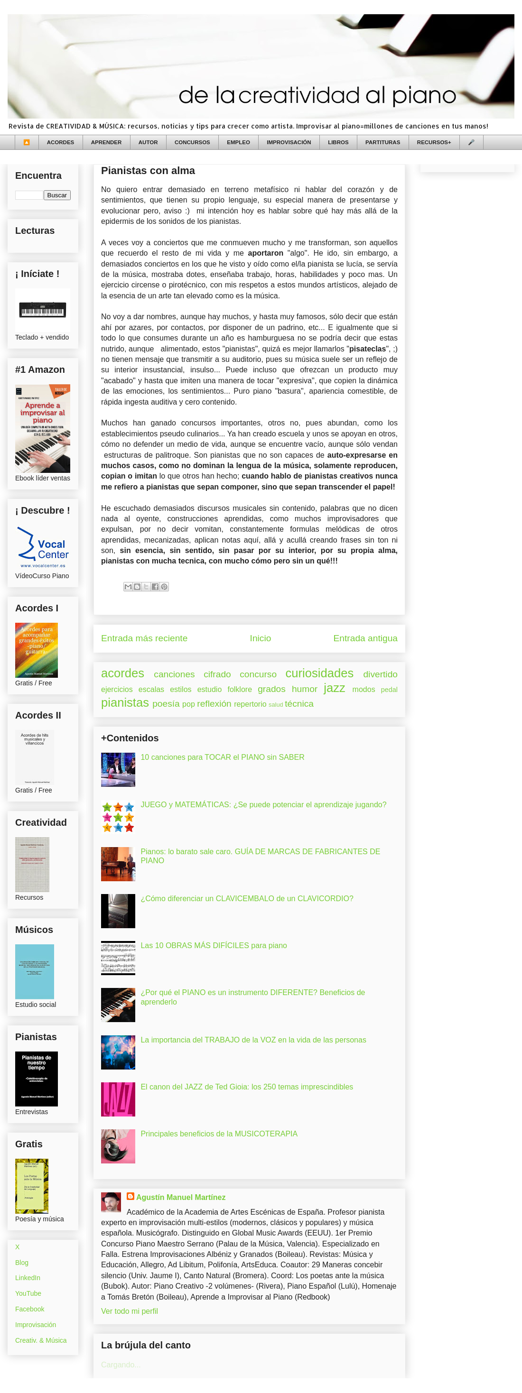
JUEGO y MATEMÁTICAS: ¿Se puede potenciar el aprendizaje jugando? (263, 805)
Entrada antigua (366, 638)
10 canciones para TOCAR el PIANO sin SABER (222, 757)
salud (276, 704)
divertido (380, 674)
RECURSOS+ (434, 142)
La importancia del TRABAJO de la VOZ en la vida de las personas (253, 1040)
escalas (151, 689)
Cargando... (121, 1365)
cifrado (217, 674)
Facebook (29, 1309)
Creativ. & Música (41, 1340)
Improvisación (35, 1324)
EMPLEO (238, 142)
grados (272, 689)
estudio (209, 689)
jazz (334, 687)
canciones (174, 674)
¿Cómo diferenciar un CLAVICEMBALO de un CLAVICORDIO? (246, 899)
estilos (180, 689)
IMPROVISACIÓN (289, 142)
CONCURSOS (192, 142)
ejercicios (117, 689)
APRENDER (106, 142)
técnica (299, 704)
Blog (21, 1262)
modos (364, 689)
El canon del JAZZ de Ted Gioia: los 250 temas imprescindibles (246, 1087)
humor (304, 689)
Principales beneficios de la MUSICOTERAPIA (219, 1134)
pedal (389, 689)
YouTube (28, 1293)
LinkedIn (27, 1278)
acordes (122, 673)
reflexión (214, 704)
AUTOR (148, 142)
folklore (239, 689)
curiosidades (320, 673)
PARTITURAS (382, 142)
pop (188, 704)
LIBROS (338, 142)
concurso (258, 674)
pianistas (125, 702)
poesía (166, 704)
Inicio (260, 638)
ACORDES (61, 142)
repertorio (250, 704)
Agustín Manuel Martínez (180, 1197)
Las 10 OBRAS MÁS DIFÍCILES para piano (213, 945)
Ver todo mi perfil (129, 1311)
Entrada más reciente (144, 638)
